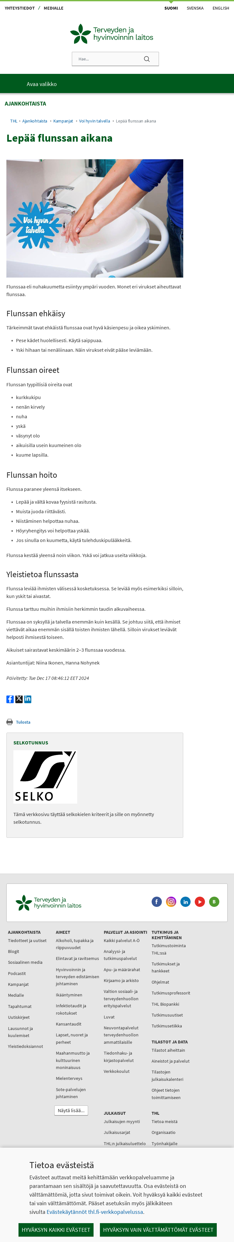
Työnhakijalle (164, 1143)
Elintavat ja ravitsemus (77, 958)
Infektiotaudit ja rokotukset (71, 1009)
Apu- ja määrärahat (122, 969)
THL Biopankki (165, 1004)
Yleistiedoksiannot (25, 1046)
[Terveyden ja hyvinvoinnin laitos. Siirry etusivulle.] (76, 902)
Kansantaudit (68, 1024)
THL (14, 121)
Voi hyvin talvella (94, 121)
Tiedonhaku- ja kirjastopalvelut (119, 1056)
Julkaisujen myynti (122, 1121)
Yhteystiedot (20, 8)
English (221, 8)
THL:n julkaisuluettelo (125, 1143)
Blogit (13, 951)
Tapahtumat (20, 1006)
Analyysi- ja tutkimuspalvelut (120, 954)
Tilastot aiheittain (168, 1050)
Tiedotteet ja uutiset (27, 940)
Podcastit (17, 973)
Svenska (195, 8)
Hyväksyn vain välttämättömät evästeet (158, 1229)
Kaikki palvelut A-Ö (122, 940)
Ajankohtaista (34, 121)
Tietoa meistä (164, 1121)
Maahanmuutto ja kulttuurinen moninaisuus (73, 1060)
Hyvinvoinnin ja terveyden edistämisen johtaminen (77, 977)
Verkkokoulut (117, 1071)
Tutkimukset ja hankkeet (166, 967)
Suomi (171, 8)
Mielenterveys (69, 1078)
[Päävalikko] (117, 83)
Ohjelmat (160, 982)
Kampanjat (63, 121)
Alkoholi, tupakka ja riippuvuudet (75, 944)
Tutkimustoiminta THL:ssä (169, 949)
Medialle (54, 8)
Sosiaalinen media (25, 962)
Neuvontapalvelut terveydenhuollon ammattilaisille (121, 1035)
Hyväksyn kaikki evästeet (56, 1229)
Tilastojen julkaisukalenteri (167, 1075)
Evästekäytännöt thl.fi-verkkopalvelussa (95, 1211)
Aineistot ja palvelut (171, 1061)
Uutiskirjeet (19, 1017)
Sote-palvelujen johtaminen (71, 1093)
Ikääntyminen (69, 995)
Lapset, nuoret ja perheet (72, 1038)
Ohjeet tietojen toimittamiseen (166, 1093)
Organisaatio (164, 1132)
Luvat (109, 1017)
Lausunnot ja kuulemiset (20, 1032)
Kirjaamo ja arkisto (121, 980)
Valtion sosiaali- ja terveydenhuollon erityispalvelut (121, 998)
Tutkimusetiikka (167, 1026)
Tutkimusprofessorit (171, 993)
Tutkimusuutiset (167, 1015)
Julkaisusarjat (117, 1132)
